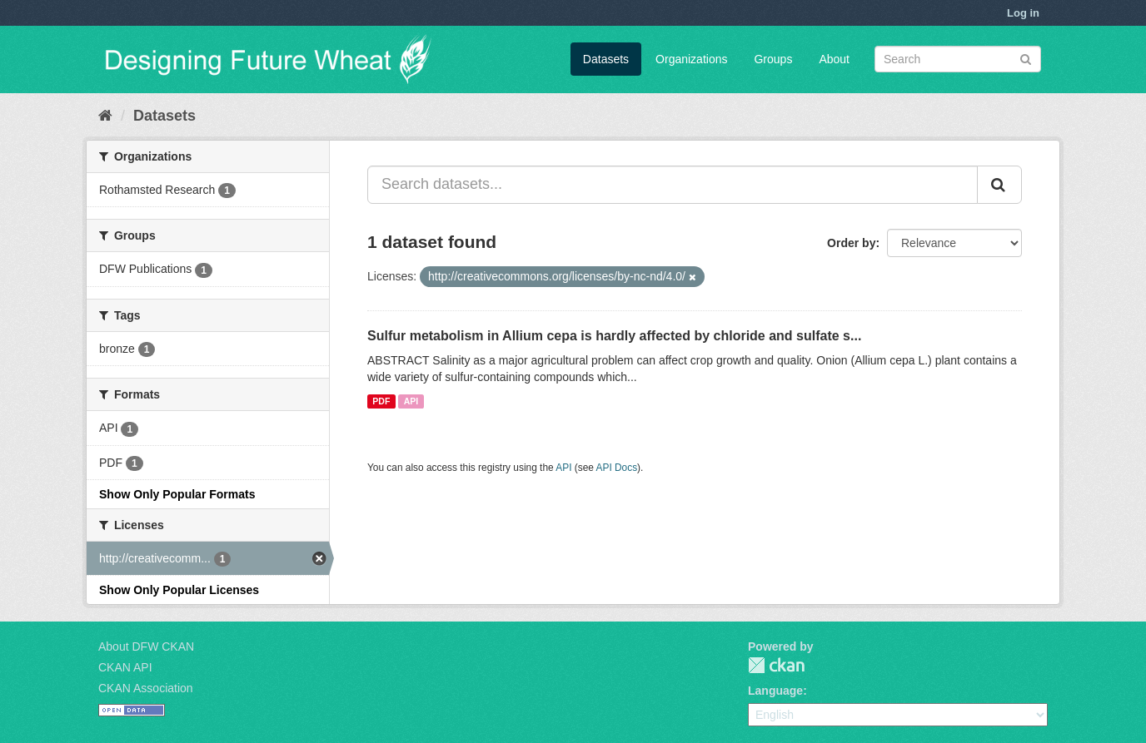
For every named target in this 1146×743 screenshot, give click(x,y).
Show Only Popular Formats (177, 494)
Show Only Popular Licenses (179, 590)
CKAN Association (145, 688)
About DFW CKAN (146, 646)
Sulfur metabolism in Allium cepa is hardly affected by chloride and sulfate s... (614, 336)
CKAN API (125, 667)
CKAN (776, 665)
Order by (851, 243)
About (834, 59)
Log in (1023, 13)
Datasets (606, 59)
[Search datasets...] (672, 185)
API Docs (617, 467)
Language (775, 690)
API (411, 401)
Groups (773, 59)
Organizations (691, 59)
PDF (381, 401)
